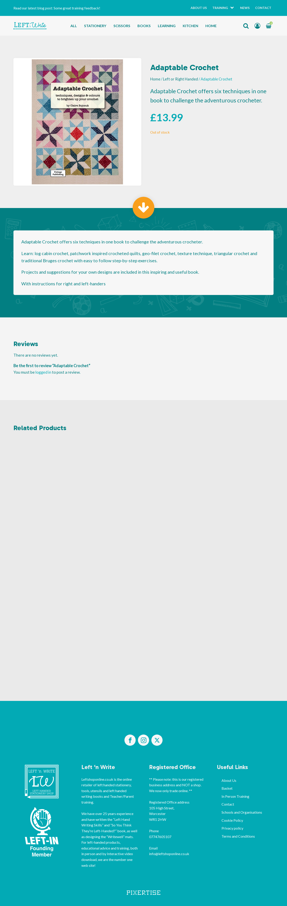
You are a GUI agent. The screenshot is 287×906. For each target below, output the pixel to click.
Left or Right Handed (180, 79)
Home (211, 26)
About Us (199, 8)
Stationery (95, 26)
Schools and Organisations (242, 812)
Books (144, 26)
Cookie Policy (232, 820)
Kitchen (190, 26)
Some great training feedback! (77, 8)
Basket (227, 788)
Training (220, 8)
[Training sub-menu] (233, 8)
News (245, 8)
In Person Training (235, 796)
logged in (43, 372)
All (73, 26)
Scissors (121, 26)
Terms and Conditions (238, 836)
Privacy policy (232, 828)
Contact (263, 8)
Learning (167, 26)
